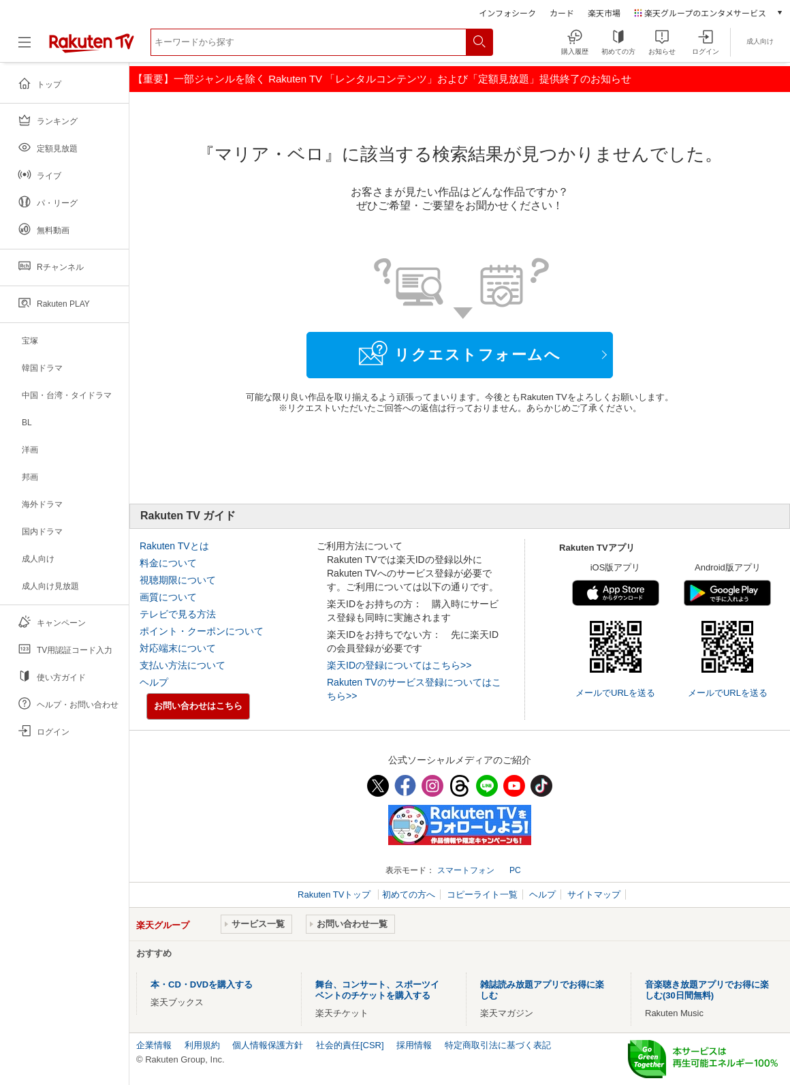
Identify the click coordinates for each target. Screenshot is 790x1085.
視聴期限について (178, 580)
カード (562, 12)
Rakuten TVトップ (335, 894)
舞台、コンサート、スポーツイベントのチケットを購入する (377, 989)
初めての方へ (408, 894)
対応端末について (178, 648)
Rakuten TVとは (174, 545)
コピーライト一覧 (482, 894)
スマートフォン (465, 870)
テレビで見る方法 (178, 614)
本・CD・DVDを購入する (202, 984)
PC (515, 870)
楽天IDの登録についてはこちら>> (399, 665)
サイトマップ (593, 894)
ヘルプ (154, 682)
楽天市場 (604, 12)
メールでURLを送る (615, 693)
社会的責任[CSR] (350, 1045)
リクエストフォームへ (459, 353)
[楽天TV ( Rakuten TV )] (91, 47)
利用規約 (202, 1045)
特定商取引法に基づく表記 (498, 1045)
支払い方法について (182, 665)
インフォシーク (507, 12)
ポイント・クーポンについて (202, 631)
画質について (168, 597)
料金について (168, 562)
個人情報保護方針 (267, 1045)
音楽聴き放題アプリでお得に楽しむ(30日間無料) (707, 989)
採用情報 (414, 1045)
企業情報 (154, 1045)
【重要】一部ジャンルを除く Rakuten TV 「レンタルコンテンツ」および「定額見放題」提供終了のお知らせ (382, 79)
